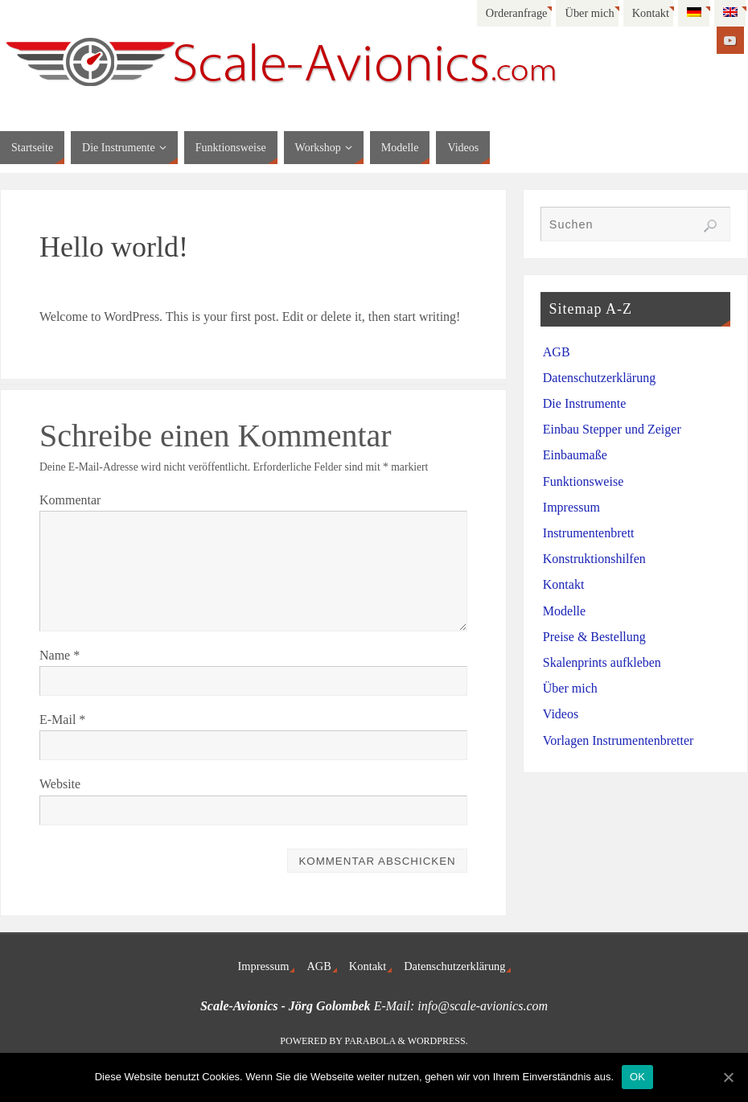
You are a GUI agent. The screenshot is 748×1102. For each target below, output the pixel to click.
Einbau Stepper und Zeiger (612, 429)
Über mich (589, 12)
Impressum (571, 507)
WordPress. (438, 1040)
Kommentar (70, 500)
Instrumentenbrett (589, 533)
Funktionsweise (583, 481)
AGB (556, 352)
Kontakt (650, 12)
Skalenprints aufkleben (602, 662)
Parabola (370, 1040)
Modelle (564, 611)
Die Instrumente (585, 403)
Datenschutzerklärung (599, 377)
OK (637, 1077)
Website (59, 784)
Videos (560, 714)
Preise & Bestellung (594, 637)
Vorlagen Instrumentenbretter (618, 740)
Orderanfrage (517, 12)
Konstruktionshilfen (594, 558)
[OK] (728, 1077)
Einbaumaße (575, 455)
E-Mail (62, 719)
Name (59, 655)
